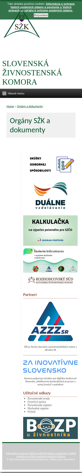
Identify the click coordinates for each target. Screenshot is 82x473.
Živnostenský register (40, 405)
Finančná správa (37, 401)
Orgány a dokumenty (30, 106)
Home (10, 106)
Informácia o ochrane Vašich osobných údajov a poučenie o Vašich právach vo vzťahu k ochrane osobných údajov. (41, 455)
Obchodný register (38, 408)
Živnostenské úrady (39, 398)
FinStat (31, 411)
